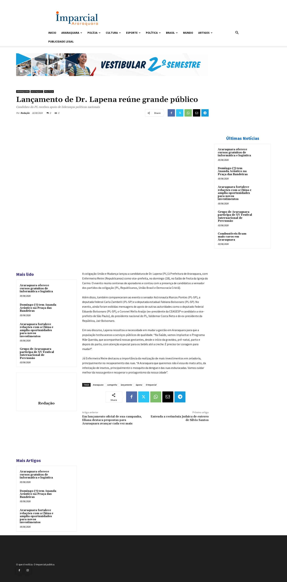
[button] (236, 33)
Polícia (93, 32)
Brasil (172, 32)
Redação (24, 113)
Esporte (133, 32)
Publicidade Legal (61, 41)
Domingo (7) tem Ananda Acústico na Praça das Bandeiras (38, 308)
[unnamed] (112, 79)
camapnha (112, 384)
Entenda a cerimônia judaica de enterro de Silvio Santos (180, 418)
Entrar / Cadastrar (54, 2)
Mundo (188, 32)
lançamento (126, 384)
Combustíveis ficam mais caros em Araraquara (232, 237)
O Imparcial (151, 384)
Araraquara (71, 32)
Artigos (205, 32)
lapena (139, 384)
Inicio (52, 32)
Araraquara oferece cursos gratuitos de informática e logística (36, 288)
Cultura (113, 32)
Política (153, 32)
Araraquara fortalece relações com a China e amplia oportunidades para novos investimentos (36, 330)
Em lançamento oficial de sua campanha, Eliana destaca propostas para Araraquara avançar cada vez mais (112, 420)
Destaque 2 (37, 91)
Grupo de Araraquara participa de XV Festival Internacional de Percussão (37, 353)
